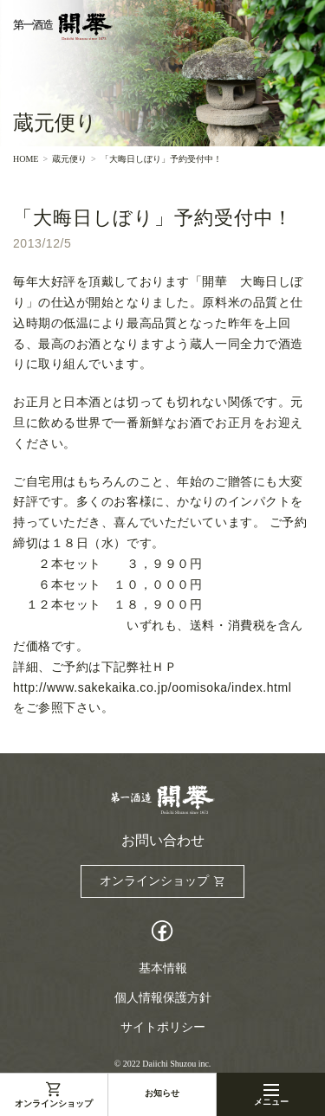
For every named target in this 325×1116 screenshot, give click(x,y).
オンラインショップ (54, 1103)
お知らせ (162, 1093)
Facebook (163, 933)
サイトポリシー (162, 1027)
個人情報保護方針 (162, 997)
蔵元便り (69, 159)
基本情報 (163, 968)
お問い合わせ (163, 841)
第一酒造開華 (63, 27)
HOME (25, 159)
